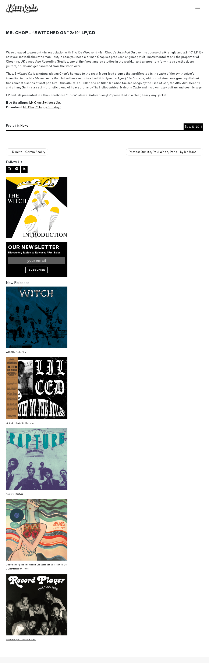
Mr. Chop (44, 103)
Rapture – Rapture (14, 493)
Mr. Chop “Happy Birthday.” (42, 107)
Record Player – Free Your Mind (21, 639)
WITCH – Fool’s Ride (16, 352)
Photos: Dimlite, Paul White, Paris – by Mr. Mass (162, 152)
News (24, 125)
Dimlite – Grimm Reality (28, 152)
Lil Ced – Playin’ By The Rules (20, 423)
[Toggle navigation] (197, 8)
